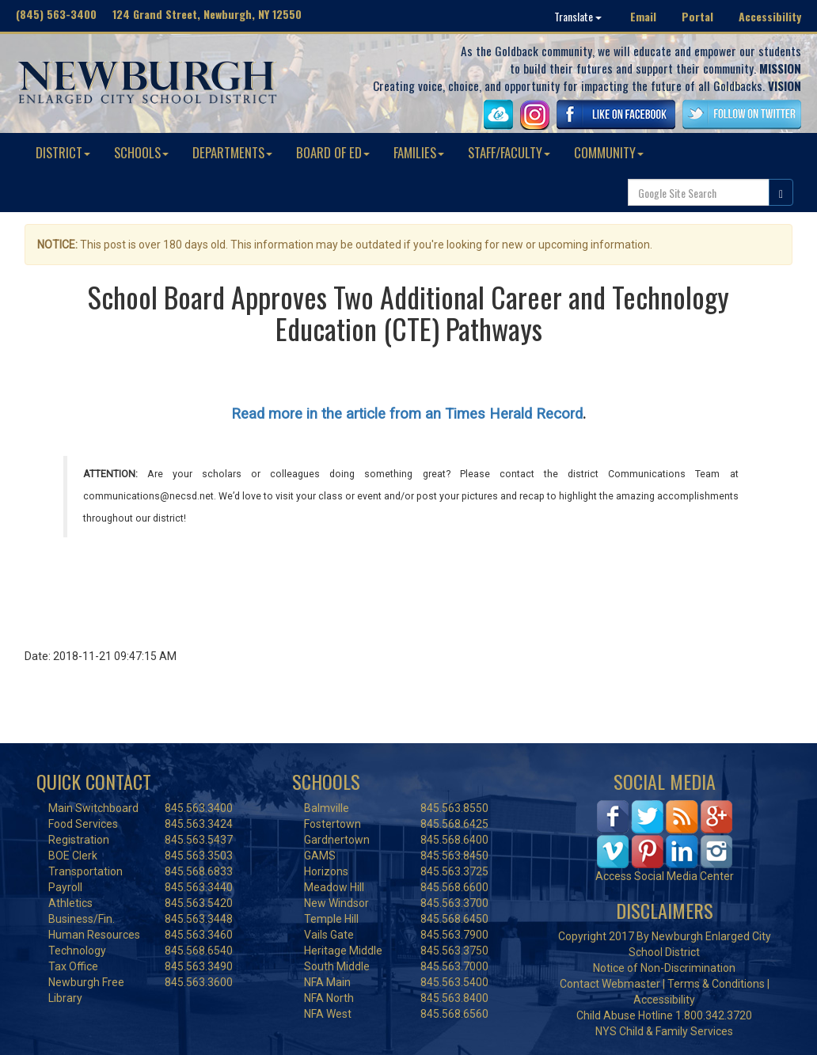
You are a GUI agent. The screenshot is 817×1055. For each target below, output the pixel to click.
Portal (697, 16)
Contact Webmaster (610, 983)
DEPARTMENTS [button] (232, 152)
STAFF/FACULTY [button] (509, 152)
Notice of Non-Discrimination (664, 968)
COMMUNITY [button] (609, 152)
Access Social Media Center (664, 876)
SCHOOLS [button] (141, 152)
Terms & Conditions (716, 983)
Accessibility (770, 16)
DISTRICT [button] (63, 152)
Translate (578, 16)
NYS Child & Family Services (664, 1031)
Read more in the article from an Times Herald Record (407, 414)
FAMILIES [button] (418, 152)
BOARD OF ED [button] (333, 152)
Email (643, 16)
